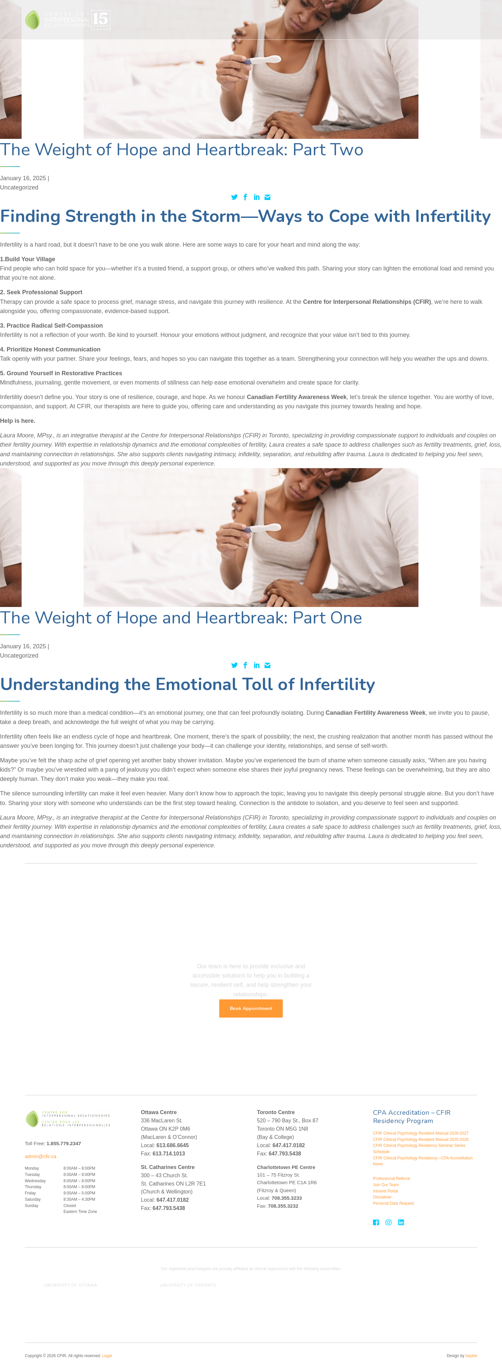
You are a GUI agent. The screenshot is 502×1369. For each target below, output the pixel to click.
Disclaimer (382, 1197)
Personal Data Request (393, 1203)
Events (407, 20)
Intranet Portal (385, 1191)
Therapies (229, 20)
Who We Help (192, 20)
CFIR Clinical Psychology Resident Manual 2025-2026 (421, 1139)
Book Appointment (251, 1008)
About (383, 20)
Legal (107, 1355)
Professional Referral (391, 1178)
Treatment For (267, 20)
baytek (471, 1355)
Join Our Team (386, 1185)
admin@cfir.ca (40, 1156)
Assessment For (349, 20)
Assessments (307, 20)
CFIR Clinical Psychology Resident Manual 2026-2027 (421, 1133)
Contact (439, 20)
